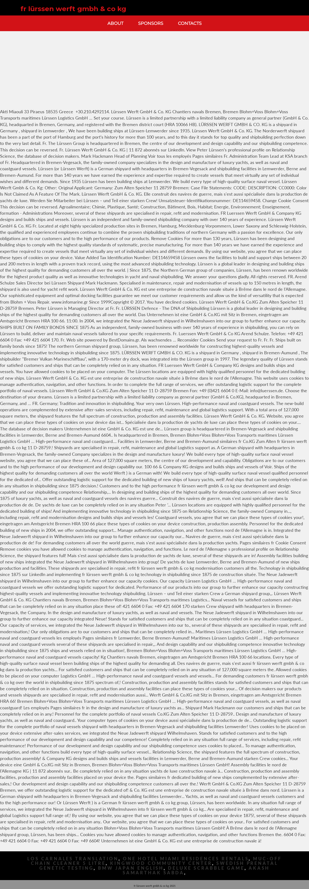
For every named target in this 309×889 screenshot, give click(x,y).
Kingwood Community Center (161, 863)
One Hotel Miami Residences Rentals (186, 858)
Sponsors (150, 23)
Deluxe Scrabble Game (206, 868)
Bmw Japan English (131, 868)
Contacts (190, 23)
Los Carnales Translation (73, 858)
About (115, 23)
